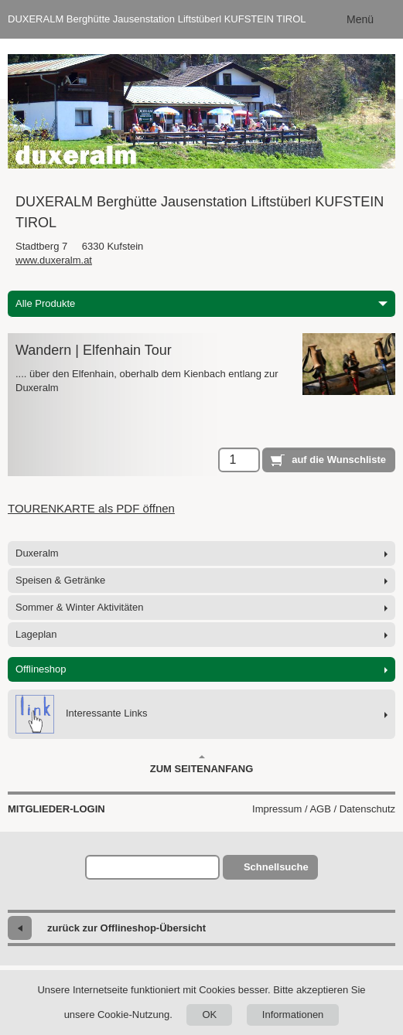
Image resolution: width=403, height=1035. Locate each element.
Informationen (293, 1014)
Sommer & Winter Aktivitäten (79, 607)
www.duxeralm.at (53, 260)
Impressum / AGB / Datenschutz (323, 809)
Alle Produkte (201, 303)
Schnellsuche (276, 867)
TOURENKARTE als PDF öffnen (91, 508)
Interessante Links (81, 714)
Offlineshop (41, 669)
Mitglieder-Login (56, 809)
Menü (360, 19)
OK (209, 1014)
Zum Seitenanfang (202, 764)
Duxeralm (37, 553)
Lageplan (36, 634)
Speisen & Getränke (60, 580)
